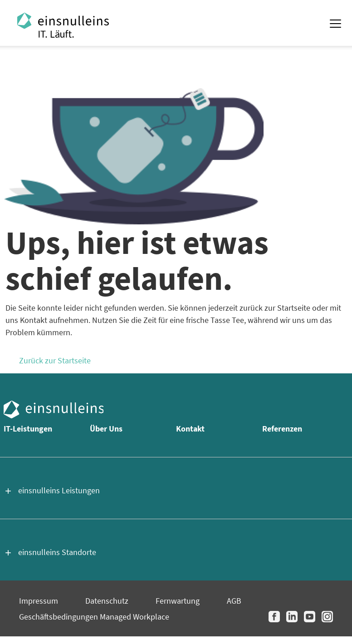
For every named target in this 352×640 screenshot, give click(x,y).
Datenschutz (106, 600)
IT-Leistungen (28, 428)
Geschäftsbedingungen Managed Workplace (94, 616)
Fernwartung (178, 600)
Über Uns (106, 428)
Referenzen (282, 428)
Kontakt (190, 428)
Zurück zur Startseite (55, 360)
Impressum (38, 600)
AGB (234, 600)
